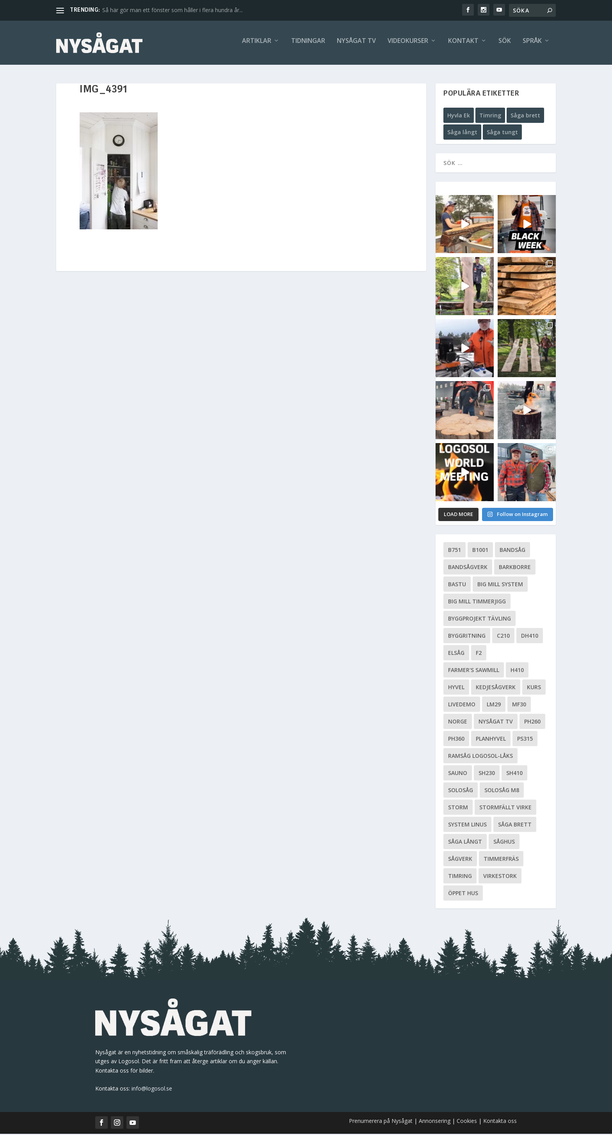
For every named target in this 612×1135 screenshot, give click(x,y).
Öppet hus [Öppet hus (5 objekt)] (463, 894)
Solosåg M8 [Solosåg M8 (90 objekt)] (501, 791)
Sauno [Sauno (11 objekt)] (457, 774)
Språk (532, 45)
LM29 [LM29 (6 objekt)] (494, 705)
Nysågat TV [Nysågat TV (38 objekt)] (496, 722)
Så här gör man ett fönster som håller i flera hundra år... (172, 10)
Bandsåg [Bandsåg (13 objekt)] (512, 551)
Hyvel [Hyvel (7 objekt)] (456, 688)
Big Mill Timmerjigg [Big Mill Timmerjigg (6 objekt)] (477, 602)
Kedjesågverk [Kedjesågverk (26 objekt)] (496, 688)
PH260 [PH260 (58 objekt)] (532, 722)
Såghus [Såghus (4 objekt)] (504, 842)
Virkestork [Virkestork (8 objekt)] (500, 877)
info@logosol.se (152, 1089)
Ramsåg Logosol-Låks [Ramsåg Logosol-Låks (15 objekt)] (480, 757)
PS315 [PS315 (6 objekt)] (525, 739)
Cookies (468, 1122)
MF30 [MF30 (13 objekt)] (519, 705)
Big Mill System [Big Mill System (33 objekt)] (500, 585)
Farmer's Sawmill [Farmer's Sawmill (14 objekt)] (473, 671)
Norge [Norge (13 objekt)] (457, 722)
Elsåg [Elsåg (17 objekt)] (456, 654)
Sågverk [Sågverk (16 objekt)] (460, 860)
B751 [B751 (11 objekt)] (454, 551)
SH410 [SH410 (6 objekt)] (514, 774)
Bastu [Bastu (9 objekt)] (457, 585)
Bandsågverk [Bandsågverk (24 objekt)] (467, 568)
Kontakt (463, 45)
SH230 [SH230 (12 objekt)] (487, 774)
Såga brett (525, 116)
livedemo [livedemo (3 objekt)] (461, 705)
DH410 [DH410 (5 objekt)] (529, 636)
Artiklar (256, 45)
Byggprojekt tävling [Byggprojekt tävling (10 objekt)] (479, 619)
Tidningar (308, 45)
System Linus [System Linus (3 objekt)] (467, 825)
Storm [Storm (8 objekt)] (458, 808)
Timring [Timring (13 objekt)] (460, 877)
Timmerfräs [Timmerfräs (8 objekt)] (501, 860)
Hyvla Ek (458, 116)
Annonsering (434, 1122)
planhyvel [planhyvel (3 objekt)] (491, 739)
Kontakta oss (500, 1122)
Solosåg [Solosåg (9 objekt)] (460, 791)
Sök (504, 45)
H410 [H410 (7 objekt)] (517, 671)
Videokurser (408, 45)
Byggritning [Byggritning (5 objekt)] (467, 636)
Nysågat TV (356, 45)
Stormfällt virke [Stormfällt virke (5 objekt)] (505, 808)
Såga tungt (502, 133)
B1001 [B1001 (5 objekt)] (480, 551)
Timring (490, 116)
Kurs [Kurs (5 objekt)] (534, 688)
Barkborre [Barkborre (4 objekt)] (515, 568)
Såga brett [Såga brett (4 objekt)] (515, 825)
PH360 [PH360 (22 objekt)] (456, 739)
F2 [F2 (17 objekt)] (479, 654)
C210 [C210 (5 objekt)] (503, 636)
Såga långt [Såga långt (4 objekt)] (465, 842)
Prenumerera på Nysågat (381, 1122)
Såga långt (462, 133)
